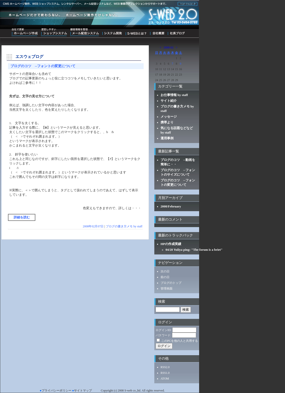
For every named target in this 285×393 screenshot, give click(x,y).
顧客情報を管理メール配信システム (84, 32)
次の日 (165, 271)
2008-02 (168, 47)
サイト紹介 (169, 100)
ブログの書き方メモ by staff (124, 226)
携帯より (167, 122)
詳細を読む (22, 217)
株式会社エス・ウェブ (186, 3)
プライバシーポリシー (56, 390)
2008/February (171, 206)
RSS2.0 (165, 367)
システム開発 (112, 32)
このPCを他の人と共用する (179, 341)
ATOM (165, 378)
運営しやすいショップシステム (54, 32)
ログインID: (163, 330)
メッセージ (169, 116)
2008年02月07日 (93, 226)
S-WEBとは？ (136, 32)
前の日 (165, 277)
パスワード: (163, 335)
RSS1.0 (165, 373)
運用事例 (167, 138)
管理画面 (166, 288)
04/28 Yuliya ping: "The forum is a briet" (194, 249)
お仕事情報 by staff (174, 95)
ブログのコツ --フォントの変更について (42, 66)
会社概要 (157, 32)
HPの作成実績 (171, 244)
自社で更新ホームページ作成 (24, 32)
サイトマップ (83, 390)
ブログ (176, 32)
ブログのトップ (171, 283)
